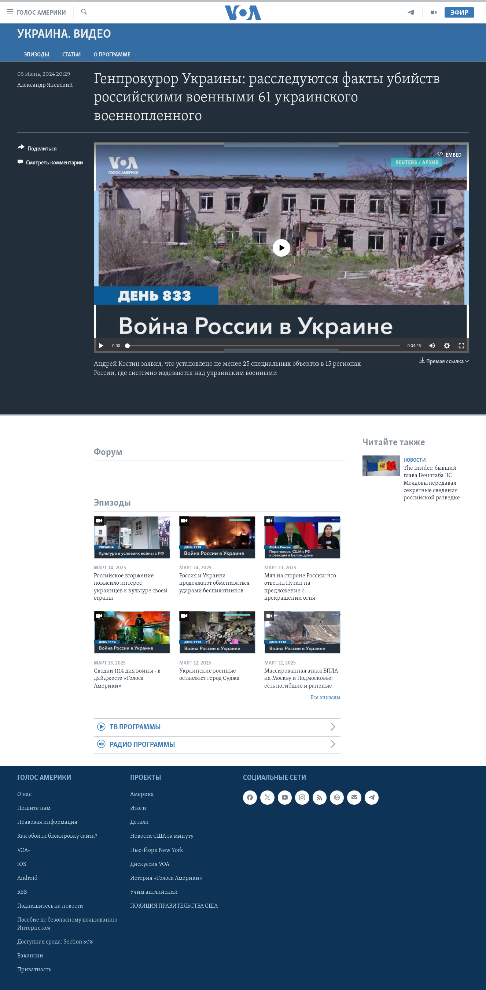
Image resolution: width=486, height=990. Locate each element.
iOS (21, 864)
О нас (24, 794)
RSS (22, 892)
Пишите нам (34, 808)
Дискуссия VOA (149, 864)
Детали (139, 823)
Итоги (138, 808)
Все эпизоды (325, 697)
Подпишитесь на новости (50, 906)
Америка (142, 794)
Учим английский (154, 892)
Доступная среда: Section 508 (55, 942)
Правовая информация (47, 823)
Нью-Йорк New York (156, 850)
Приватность (34, 970)
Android (27, 878)
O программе (112, 55)
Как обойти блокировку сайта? (57, 837)
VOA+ (24, 850)
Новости (415, 460)
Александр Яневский (45, 85)
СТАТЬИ (71, 55)
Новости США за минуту (162, 837)
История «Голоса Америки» (166, 878)
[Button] (37, 149)
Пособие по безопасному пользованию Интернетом (67, 924)
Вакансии (30, 956)
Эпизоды (36, 55)
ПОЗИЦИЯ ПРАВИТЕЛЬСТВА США (174, 906)
